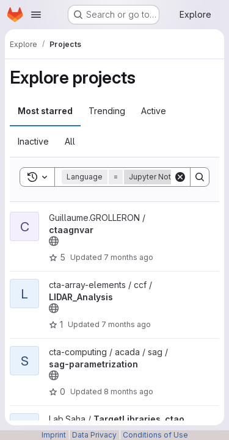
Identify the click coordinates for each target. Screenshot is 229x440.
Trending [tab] (107, 111)
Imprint (54, 434)
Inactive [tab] (33, 141)
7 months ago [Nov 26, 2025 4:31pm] (126, 324)
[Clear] (180, 177)
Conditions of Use (155, 434)
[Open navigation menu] (36, 14)
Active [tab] (153, 111)
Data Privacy (94, 434)
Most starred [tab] (45, 111)
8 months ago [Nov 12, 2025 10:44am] (128, 391)
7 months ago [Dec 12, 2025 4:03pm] (128, 257)
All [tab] (70, 141)
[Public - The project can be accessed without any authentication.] (54, 241)
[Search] (199, 177)
